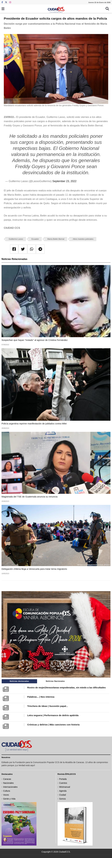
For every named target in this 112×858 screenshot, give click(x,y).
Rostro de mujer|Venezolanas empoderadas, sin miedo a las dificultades (66, 687)
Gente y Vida (9, 799)
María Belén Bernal (55, 239)
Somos (62, 799)
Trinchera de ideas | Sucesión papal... (47, 706)
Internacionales (10, 787)
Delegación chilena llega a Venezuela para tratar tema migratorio (34, 569)
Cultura (6, 791)
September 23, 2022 (64, 181)
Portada (63, 779)
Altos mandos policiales (83, 239)
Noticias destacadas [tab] (19, 681)
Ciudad (62, 795)
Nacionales (8, 783)
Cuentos (63, 783)
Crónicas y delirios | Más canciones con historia (53, 724)
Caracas (7, 779)
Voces (6, 795)
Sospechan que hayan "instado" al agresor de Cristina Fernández (35, 340)
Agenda (62, 791)
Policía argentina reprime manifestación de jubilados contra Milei (34, 423)
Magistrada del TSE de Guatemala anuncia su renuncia (29, 496)
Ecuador (35, 239)
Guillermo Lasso (16, 239)
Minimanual (64, 787)
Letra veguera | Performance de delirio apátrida (52, 715)
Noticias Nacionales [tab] (55, 681)
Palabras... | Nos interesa (40, 696)
